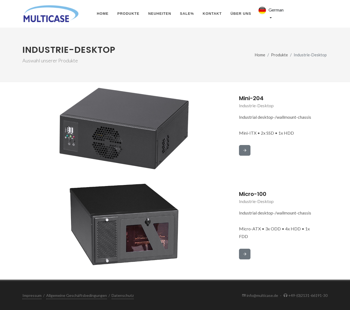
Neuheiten (159, 13)
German (270, 10)
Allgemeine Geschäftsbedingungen (76, 295)
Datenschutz (123, 295)
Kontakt (212, 13)
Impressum (32, 295)
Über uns (241, 13)
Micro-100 (252, 194)
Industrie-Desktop (256, 105)
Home (103, 13)
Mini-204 (251, 98)
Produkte (128, 13)
